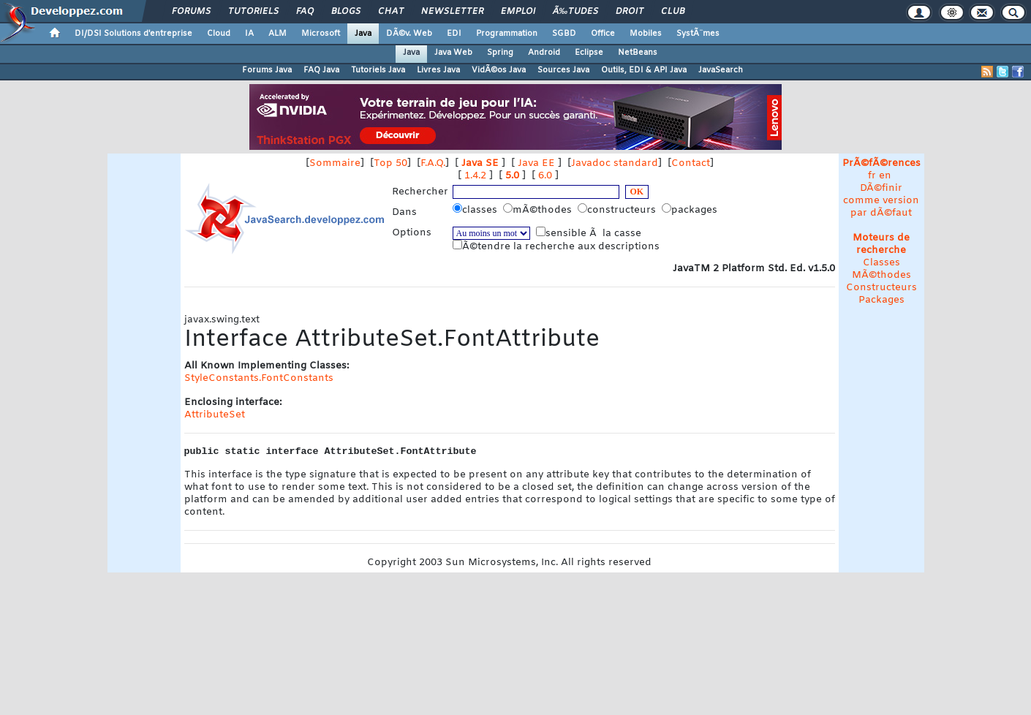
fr (872, 176)
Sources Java (563, 70)
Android (544, 53)
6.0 (545, 176)
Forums (191, 12)
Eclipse (589, 53)
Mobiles (646, 34)
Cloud (218, 34)
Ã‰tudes (575, 12)
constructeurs (618, 209)
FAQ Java (321, 70)
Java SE (480, 163)
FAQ (305, 12)
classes (476, 209)
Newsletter (452, 12)
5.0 (512, 176)
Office (603, 34)
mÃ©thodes (539, 209)
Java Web (453, 53)
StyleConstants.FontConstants (258, 378)
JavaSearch (720, 70)
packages (691, 209)
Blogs (346, 12)
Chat (391, 12)
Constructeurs (881, 287)
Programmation (506, 34)
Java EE (536, 163)
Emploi (518, 12)
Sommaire (334, 163)
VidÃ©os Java (499, 70)
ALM (277, 34)
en (885, 176)
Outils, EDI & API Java (644, 70)
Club (673, 12)
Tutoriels (253, 12)
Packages (881, 300)
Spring (500, 53)
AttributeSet (214, 415)
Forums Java (267, 70)
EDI (454, 34)
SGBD (564, 34)
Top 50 (390, 163)
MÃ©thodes (881, 275)
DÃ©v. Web (409, 34)
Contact (690, 163)
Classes (881, 263)
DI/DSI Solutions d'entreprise (133, 34)
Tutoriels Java (378, 70)
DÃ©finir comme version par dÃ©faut (881, 200)
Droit (629, 12)
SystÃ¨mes (698, 34)
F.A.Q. (432, 163)
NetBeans (637, 53)
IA (249, 34)
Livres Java (438, 70)
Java (363, 34)
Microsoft (320, 34)
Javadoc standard (614, 163)
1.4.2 (475, 176)
